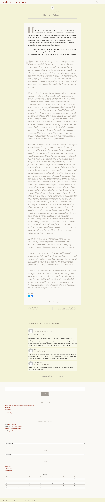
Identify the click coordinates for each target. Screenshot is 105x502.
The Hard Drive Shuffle (17, 426)
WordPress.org (8, 470)
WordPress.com (36, 500)
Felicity (36, 362)
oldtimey (37, 330)
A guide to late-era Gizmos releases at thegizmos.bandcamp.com (19, 405)
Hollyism (38, 28)
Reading (55, 302)
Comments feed (8, 468)
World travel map (40, 308)
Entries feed (7, 466)
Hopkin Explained (12, 424)
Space (13, 429)
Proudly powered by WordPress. (12, 500)
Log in (6, 464)
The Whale (7, 407)
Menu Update (8, 408)
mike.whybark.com (14, 2)
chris (6, 431)
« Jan (6, 490)
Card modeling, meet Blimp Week (65, 308)
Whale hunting (8, 412)
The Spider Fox (8, 410)
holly (36, 349)
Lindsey (7, 427)
